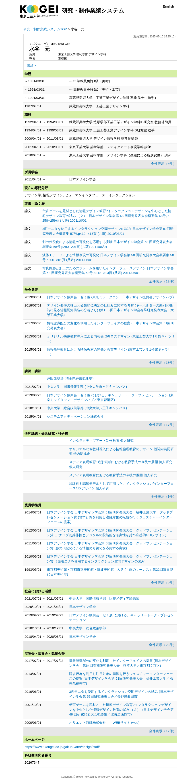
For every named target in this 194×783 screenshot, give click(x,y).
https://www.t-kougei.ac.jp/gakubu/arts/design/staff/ (62, 747)
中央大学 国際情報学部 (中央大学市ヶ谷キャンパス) (87, 386)
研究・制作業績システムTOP (45, 29)
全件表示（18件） (162, 362)
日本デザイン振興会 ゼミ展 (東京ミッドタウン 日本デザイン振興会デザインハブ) (110, 297)
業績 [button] (30, 65)
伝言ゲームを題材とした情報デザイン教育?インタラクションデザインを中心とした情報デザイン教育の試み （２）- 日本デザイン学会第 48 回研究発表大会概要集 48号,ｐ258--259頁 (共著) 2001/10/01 (106, 215)
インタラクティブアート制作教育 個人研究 (101, 440)
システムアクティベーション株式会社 (75, 416)
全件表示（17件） (162, 425)
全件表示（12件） (162, 281)
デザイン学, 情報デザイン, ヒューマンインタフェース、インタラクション (80, 195)
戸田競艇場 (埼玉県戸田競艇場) (70, 378)
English (168, 6)
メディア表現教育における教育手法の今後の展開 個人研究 (113, 475)
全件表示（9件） (163, 583)
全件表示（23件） (162, 645)
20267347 (32, 762)
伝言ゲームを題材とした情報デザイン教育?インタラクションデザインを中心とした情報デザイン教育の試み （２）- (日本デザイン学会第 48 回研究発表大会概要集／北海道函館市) (121, 709)
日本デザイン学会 (82, 607)
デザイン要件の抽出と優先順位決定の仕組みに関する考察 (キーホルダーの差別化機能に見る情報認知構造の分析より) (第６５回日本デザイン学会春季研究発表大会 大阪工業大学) (110, 310)
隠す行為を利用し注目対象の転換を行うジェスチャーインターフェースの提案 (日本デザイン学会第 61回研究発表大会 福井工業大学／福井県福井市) (121, 678)
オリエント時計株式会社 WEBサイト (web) (104, 722)
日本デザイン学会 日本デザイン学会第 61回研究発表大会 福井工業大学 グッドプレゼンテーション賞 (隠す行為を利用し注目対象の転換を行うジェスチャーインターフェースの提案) (110, 517)
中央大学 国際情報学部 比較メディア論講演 (104, 598)
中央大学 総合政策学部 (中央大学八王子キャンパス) (87, 408)
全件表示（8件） (163, 164)
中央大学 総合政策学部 (87, 628)
